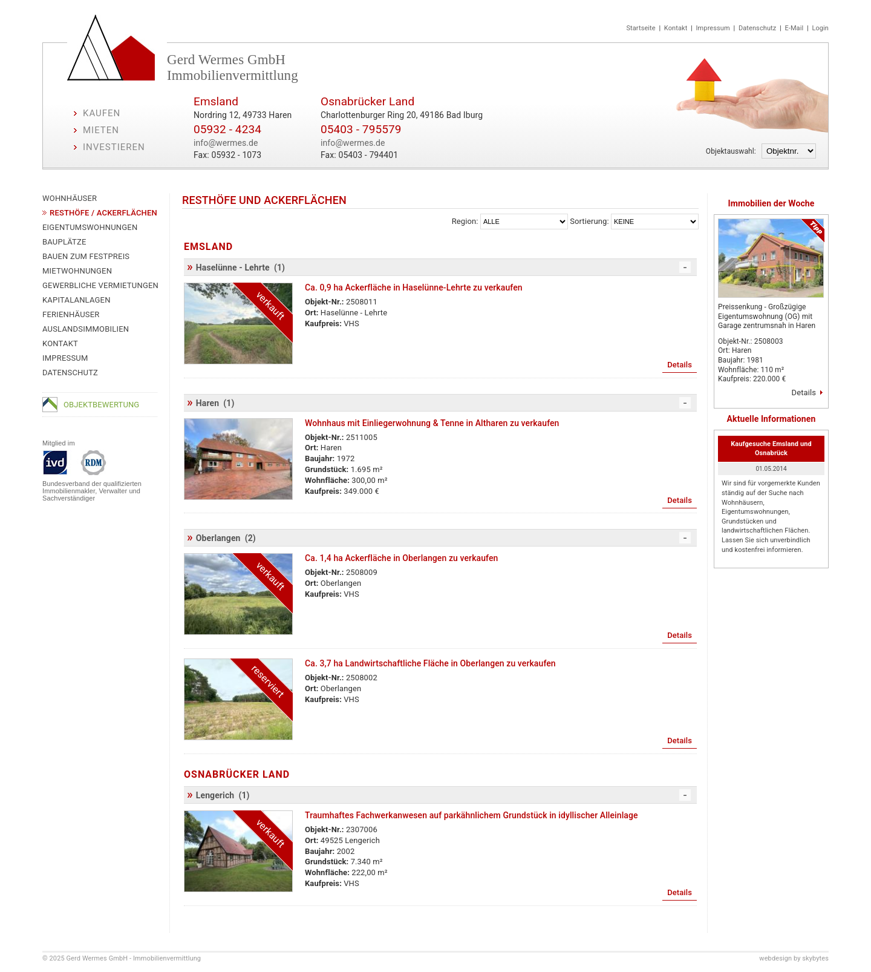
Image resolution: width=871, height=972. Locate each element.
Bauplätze (64, 241)
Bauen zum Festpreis (85, 256)
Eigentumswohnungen (89, 227)
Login (820, 28)
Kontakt (676, 28)
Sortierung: (589, 221)
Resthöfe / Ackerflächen (103, 212)
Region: (465, 221)
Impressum (713, 28)
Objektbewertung (101, 404)
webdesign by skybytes (794, 958)
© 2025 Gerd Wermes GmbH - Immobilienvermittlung (121, 958)
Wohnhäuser (69, 198)
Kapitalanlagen (76, 299)
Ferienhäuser (71, 314)
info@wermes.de (226, 143)
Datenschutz (757, 28)
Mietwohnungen (77, 270)
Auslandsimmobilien (85, 328)
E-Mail (794, 28)
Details (804, 392)
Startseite (640, 28)
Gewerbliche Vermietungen (100, 285)
